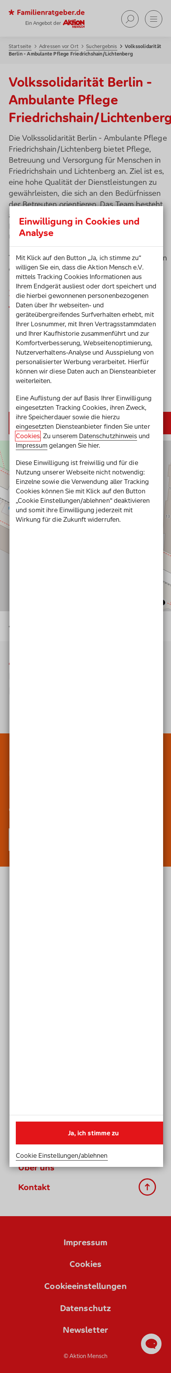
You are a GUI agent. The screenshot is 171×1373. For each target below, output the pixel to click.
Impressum (32, 445)
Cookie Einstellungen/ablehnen (62, 1155)
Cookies (28, 436)
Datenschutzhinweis (108, 436)
